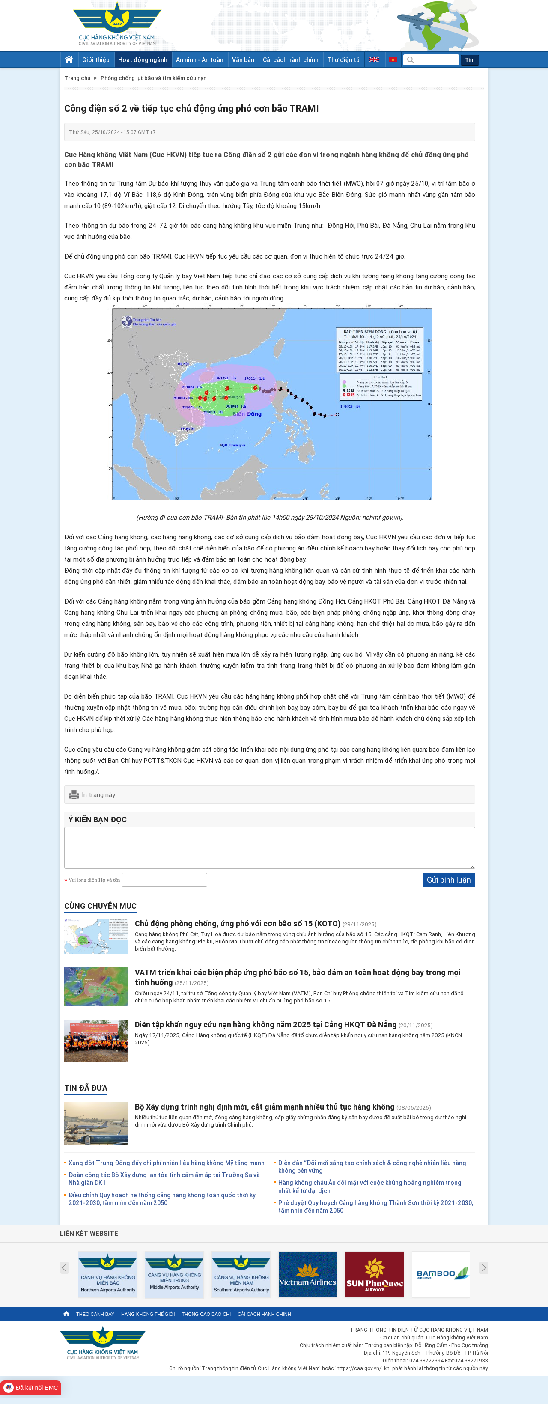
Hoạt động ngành (142, 60)
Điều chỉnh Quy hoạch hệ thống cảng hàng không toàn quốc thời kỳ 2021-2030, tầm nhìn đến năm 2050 (162, 1205)
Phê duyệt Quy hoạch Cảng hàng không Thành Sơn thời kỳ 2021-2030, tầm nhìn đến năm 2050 (375, 1213)
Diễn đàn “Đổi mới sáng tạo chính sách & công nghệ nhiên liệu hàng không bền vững (372, 1173)
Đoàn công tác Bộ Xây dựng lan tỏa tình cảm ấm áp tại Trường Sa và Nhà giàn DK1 (164, 1185)
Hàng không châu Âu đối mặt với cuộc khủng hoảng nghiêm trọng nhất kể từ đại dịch (370, 1193)
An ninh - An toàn (199, 60)
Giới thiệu (96, 60)
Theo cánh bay (95, 1320)
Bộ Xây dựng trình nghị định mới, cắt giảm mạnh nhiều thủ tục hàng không (265, 1113)
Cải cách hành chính (291, 60)
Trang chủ (77, 78)
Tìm (469, 60)
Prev (63, 1274)
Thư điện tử (343, 60)
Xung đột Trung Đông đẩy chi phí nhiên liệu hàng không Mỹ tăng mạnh (166, 1169)
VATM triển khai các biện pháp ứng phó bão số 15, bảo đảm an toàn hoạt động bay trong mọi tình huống (298, 983)
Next (484, 1274)
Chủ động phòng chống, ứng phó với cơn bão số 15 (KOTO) (238, 930)
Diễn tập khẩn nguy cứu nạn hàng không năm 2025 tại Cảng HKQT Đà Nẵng (266, 1031)
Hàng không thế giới (148, 1320)
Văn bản (243, 60)
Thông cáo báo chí (206, 1320)
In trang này (98, 794)
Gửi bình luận (449, 886)
